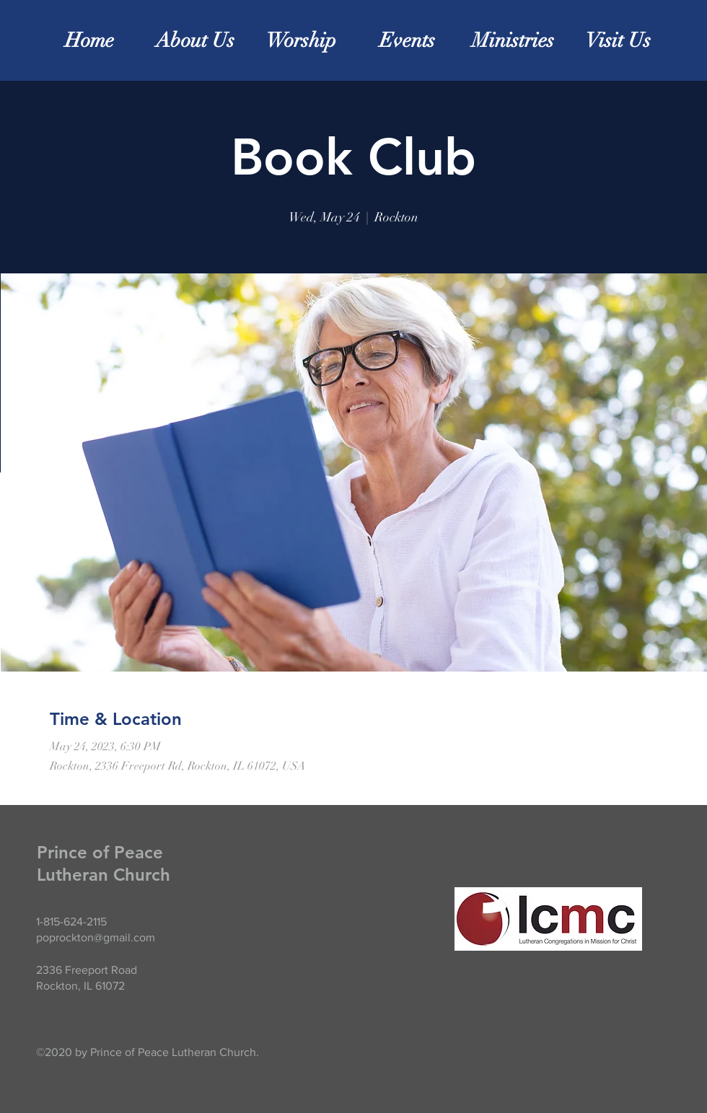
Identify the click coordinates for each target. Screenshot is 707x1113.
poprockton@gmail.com (95, 937)
